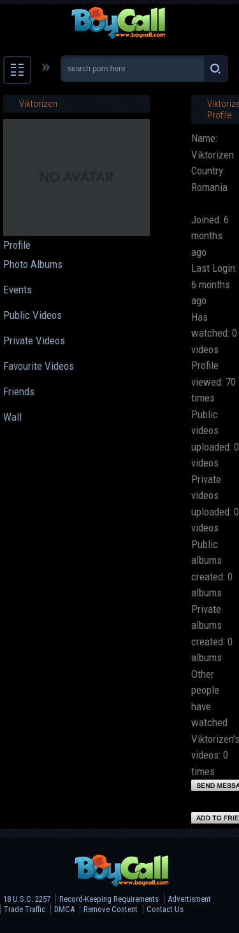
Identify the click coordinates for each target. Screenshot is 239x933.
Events (17, 289)
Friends (18, 391)
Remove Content (110, 909)
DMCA (64, 909)
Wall (12, 416)
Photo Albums (32, 264)
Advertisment (189, 899)
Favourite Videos (38, 366)
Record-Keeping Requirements (109, 899)
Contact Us (165, 909)
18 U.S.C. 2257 (26, 899)
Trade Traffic (24, 909)
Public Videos (32, 315)
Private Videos (34, 340)
